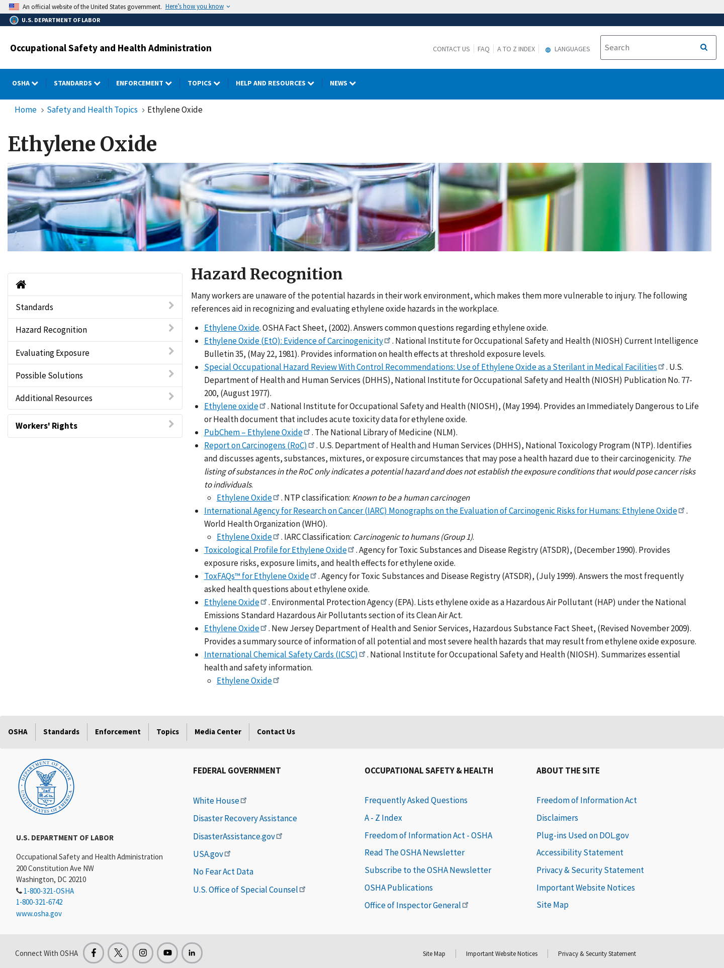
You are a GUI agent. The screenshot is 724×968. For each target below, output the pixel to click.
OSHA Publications (399, 887)
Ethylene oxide (235, 406)
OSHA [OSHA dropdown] (29, 82)
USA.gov (212, 853)
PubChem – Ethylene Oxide (258, 432)
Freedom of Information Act (586, 800)
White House (220, 800)
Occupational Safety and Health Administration (111, 48)
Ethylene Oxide (231, 327)
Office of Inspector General (417, 905)
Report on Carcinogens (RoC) (260, 445)
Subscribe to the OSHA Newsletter (428, 870)
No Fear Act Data (223, 871)
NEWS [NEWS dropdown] (347, 82)
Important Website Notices (585, 887)
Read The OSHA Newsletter (415, 852)
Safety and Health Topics (92, 109)
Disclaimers (557, 817)
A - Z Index (383, 817)
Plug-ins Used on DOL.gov (582, 835)
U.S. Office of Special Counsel (250, 889)
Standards (95, 307)
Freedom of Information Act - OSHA (428, 835)
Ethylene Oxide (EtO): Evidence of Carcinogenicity (298, 340)
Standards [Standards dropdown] (81, 82)
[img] (359, 207)
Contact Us (451, 48)
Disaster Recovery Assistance (245, 818)
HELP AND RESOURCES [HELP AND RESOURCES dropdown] (279, 82)
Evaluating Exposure (95, 352)
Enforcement (118, 731)
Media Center (218, 731)
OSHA (18, 731)
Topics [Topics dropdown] (208, 82)
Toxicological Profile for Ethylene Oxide (280, 549)
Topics (167, 731)
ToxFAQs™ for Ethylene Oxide (261, 576)
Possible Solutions (95, 375)
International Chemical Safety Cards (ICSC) (285, 654)
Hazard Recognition (95, 329)
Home (26, 109)
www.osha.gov (39, 913)
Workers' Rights (95, 425)
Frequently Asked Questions (416, 800)
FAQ (484, 48)
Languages (566, 48)
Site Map (552, 904)
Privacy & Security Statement (590, 870)
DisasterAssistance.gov (238, 836)
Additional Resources (95, 398)
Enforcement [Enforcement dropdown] (148, 82)
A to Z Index (516, 48)
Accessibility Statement (579, 852)
